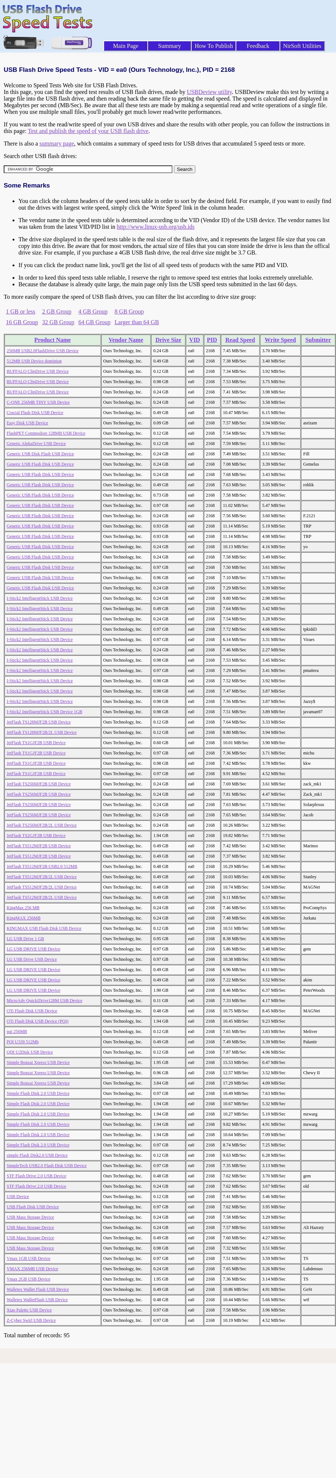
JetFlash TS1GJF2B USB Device (36, 742)
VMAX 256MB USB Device (32, 1268)
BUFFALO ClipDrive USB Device (38, 371)
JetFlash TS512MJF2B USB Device (39, 845)
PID (212, 340)
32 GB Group (58, 322)
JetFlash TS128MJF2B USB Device (39, 722)
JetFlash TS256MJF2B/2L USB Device (42, 825)
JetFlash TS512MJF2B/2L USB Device (42, 876)
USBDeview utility (209, 92)
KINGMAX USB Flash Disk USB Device (44, 928)
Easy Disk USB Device (27, 422)
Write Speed (280, 340)
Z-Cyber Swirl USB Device (31, 1320)
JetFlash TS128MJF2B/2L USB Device (42, 732)
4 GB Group (92, 311)
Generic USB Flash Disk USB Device (40, 464)
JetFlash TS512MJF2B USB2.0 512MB (42, 866)
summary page (57, 143)
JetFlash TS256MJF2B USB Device (39, 784)
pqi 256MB (17, 1031)
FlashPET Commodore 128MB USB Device (46, 433)
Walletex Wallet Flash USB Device (38, 1289)
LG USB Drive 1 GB (25, 938)
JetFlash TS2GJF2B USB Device (36, 835)
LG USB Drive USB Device (32, 959)
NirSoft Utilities (302, 46)
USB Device (18, 1196)
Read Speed (240, 340)
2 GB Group (56, 311)
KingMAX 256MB (24, 918)
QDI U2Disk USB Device (30, 1052)
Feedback (258, 46)
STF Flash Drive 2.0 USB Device (36, 1175)
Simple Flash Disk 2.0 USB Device (38, 1093)
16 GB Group (22, 322)
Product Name (52, 340)
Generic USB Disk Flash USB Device (40, 453)
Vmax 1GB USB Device (28, 1258)
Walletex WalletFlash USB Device (37, 1299)
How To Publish (214, 46)
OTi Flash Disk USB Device (32, 1010)
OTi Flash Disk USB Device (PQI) (37, 1021)
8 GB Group (129, 311)
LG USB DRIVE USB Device (33, 949)
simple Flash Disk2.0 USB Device (37, 1155)
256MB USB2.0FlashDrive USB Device (43, 350)
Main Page (125, 46)
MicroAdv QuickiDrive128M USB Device (44, 1000)
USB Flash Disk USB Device (33, 1206)
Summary (169, 46)
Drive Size (168, 340)
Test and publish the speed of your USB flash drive (88, 131)
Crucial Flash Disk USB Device (35, 412)
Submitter (318, 340)
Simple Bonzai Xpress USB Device (38, 1062)
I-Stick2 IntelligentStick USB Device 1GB (44, 711)
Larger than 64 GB (136, 322)
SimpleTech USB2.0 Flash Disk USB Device (47, 1165)
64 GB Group (94, 322)
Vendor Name (126, 340)
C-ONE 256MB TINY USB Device (38, 402)
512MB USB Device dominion (34, 361)
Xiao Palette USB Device (29, 1310)
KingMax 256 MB (23, 907)
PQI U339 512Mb (23, 1041)
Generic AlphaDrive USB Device (36, 443)
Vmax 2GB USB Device (28, 1279)
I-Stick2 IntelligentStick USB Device (40, 598)
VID (194, 340)
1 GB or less (20, 311)
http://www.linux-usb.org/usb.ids (156, 227)
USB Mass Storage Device (30, 1217)
